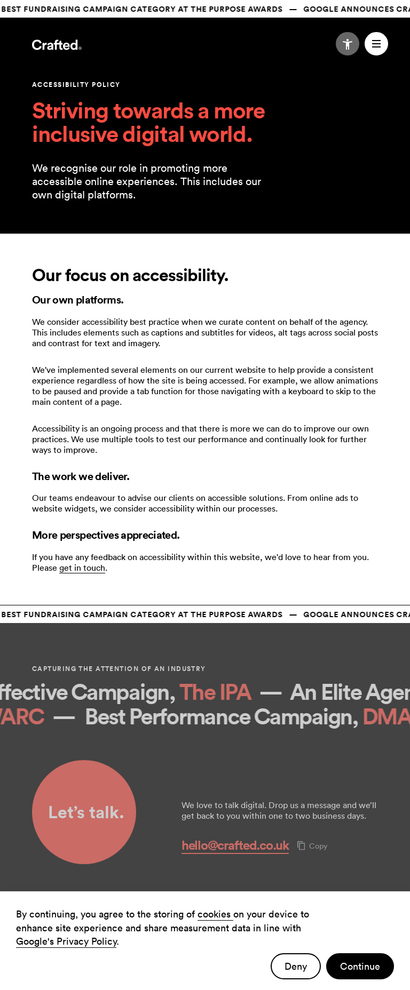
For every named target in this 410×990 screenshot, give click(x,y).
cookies (215, 914)
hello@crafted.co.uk (235, 845)
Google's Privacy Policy (66, 941)
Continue (360, 966)
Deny (296, 966)
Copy (312, 846)
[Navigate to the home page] (57, 45)
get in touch (82, 567)
